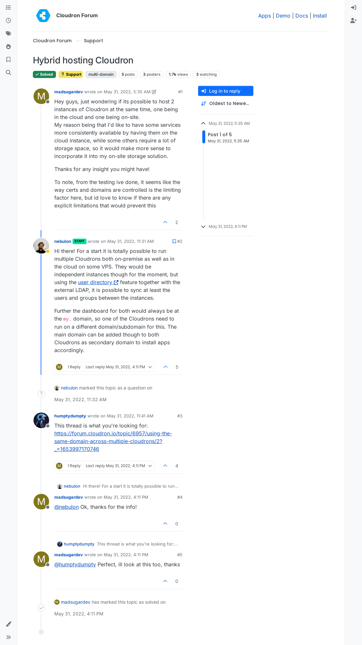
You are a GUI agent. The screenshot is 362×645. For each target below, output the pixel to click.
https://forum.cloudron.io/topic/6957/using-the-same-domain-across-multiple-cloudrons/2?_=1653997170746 (113, 441)
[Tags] (8, 34)
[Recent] (8, 21)
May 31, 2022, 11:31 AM (130, 241)
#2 (179, 241)
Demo (283, 15)
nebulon (62, 241)
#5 (179, 554)
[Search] (8, 73)
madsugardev (68, 91)
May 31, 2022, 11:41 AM (130, 415)
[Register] (353, 21)
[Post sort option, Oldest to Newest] (225, 104)
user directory (98, 282)
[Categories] (8, 8)
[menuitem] (353, 8)
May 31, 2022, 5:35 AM (127, 91)
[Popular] (8, 47)
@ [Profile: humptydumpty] (75, 564)
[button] (8, 624)
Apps (264, 15)
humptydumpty (70, 415)
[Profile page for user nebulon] (41, 246)
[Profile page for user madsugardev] (41, 96)
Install (320, 15)
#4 (179, 497)
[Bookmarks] (8, 60)
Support (70, 74)
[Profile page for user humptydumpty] (41, 420)
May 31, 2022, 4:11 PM (126, 497)
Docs (301, 15)
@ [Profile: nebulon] (66, 507)
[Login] (353, 8)
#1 (180, 91)
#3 (179, 415)
